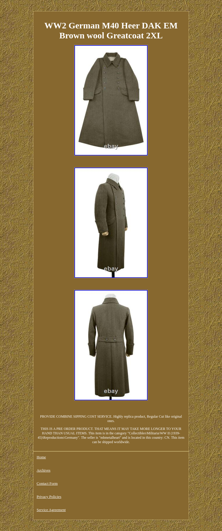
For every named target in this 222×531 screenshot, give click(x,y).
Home (41, 457)
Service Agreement (51, 510)
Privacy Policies (49, 496)
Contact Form (47, 483)
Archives (43, 470)
